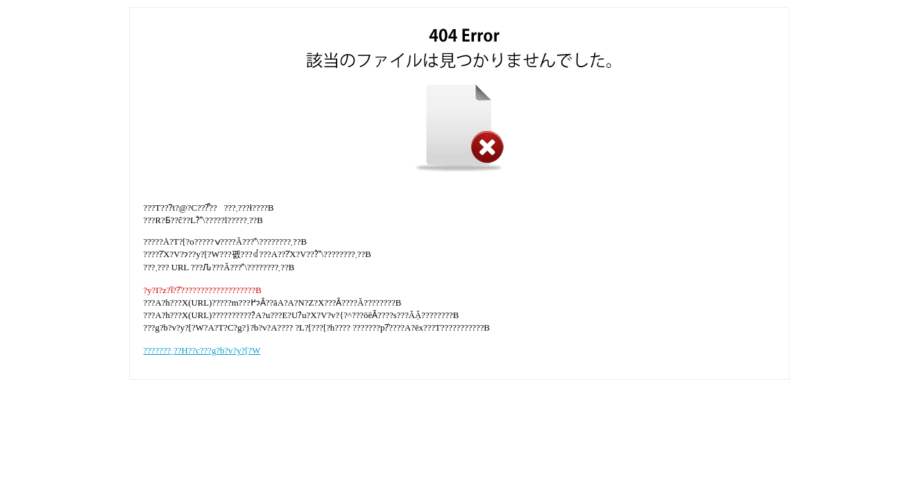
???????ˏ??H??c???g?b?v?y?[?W (202, 351)
